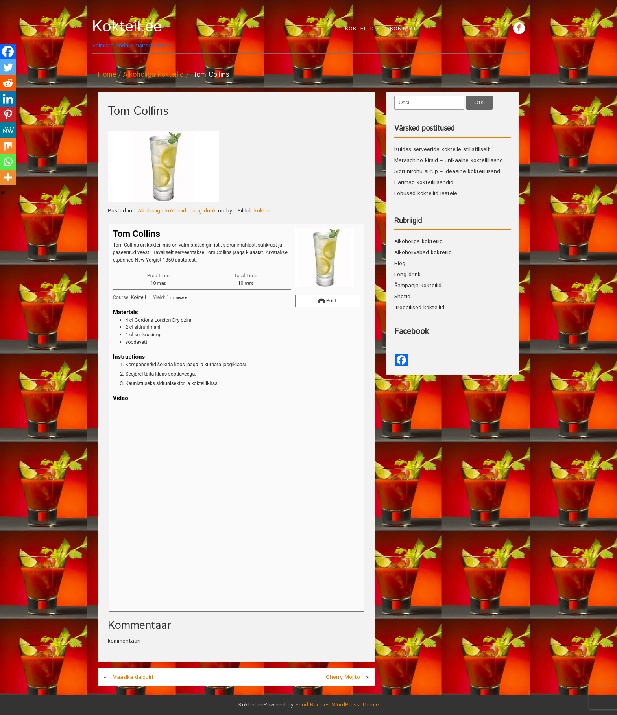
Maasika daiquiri (133, 677)
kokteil (262, 211)
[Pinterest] (8, 114)
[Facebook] (8, 51)
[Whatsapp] (8, 162)
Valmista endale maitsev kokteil (146, 34)
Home (107, 75)
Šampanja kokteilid (418, 285)
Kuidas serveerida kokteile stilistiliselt (442, 149)
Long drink (203, 211)
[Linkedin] (8, 99)
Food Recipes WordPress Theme (337, 705)
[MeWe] (8, 130)
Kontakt (403, 29)
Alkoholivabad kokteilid (423, 252)
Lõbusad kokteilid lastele (425, 193)
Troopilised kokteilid (419, 307)
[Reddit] (8, 83)
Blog (399, 263)
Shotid (402, 296)
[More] (8, 177)
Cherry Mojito (343, 677)
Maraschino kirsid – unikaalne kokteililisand (448, 160)
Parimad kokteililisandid (423, 182)
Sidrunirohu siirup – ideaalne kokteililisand (447, 171)
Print (327, 301)
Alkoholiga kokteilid (153, 75)
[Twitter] (8, 67)
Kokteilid (359, 29)
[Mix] (8, 146)
